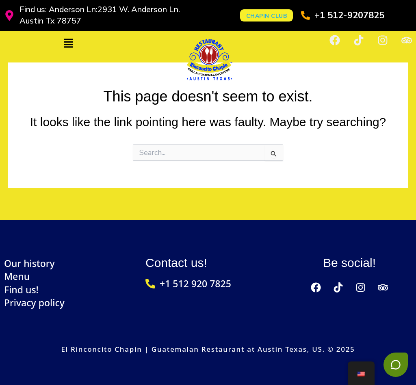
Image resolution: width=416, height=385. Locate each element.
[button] (68, 44)
